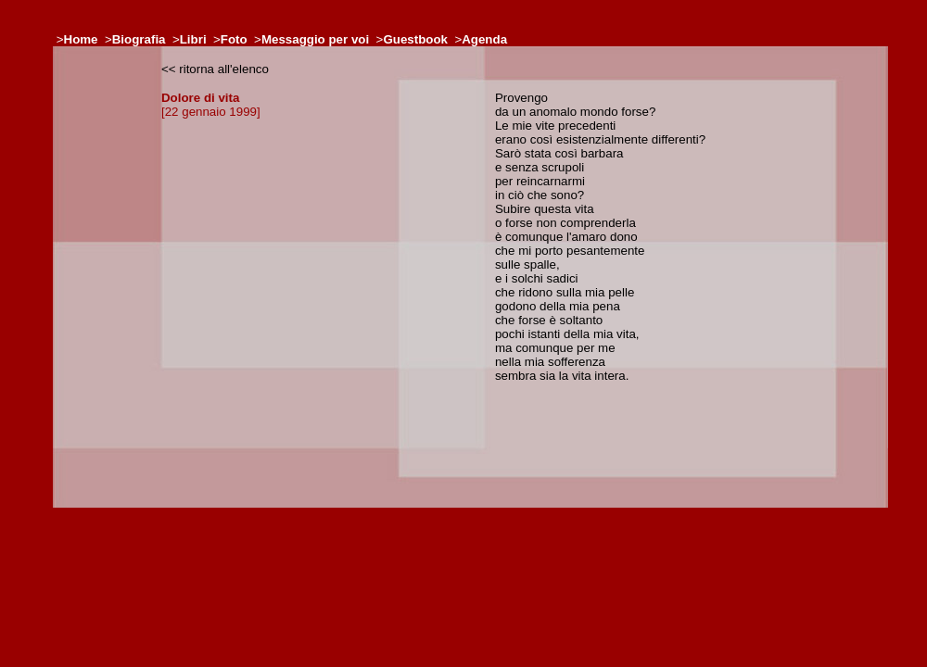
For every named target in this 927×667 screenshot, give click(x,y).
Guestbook (415, 39)
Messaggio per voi (315, 39)
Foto (234, 39)
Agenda (484, 39)
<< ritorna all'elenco (215, 69)
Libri (193, 39)
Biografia (139, 39)
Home (81, 39)
